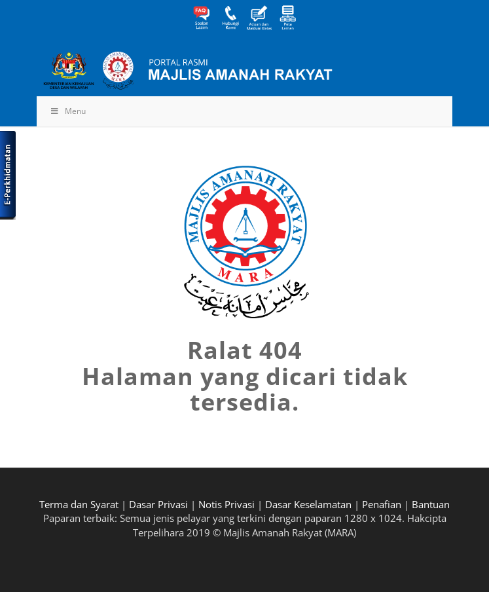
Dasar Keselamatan (308, 504)
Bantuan (431, 504)
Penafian (381, 504)
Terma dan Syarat (78, 504)
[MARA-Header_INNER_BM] (203, 70)
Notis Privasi (226, 504)
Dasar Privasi (158, 504)
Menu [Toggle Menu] (68, 111)
